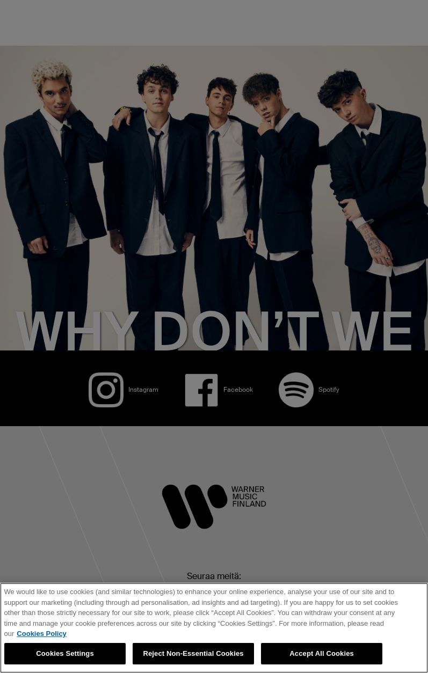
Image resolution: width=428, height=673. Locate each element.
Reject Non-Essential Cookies (193, 653)
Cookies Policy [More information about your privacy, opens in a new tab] (41, 634)
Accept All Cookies (321, 653)
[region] (214, 628)
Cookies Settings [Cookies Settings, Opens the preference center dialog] (65, 653)
